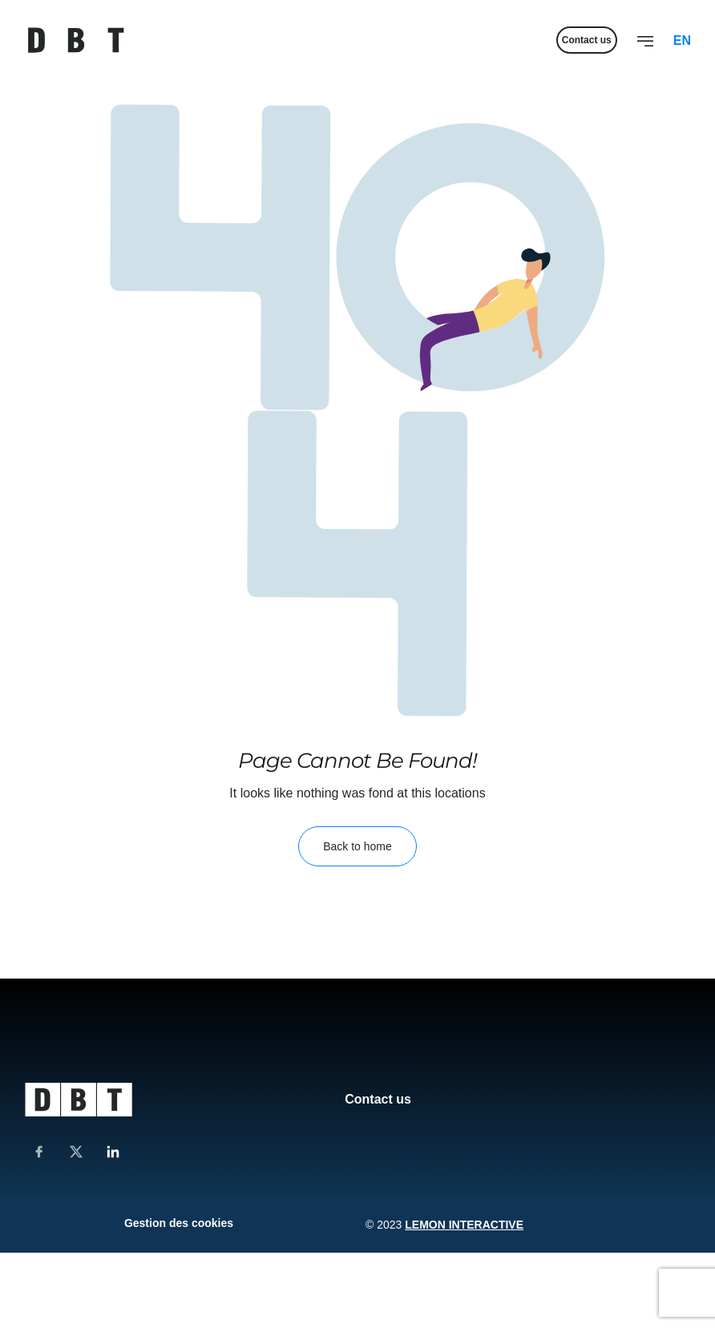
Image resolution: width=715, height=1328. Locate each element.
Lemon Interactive (464, 1224)
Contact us (378, 1099)
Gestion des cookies (178, 1223)
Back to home (357, 846)
